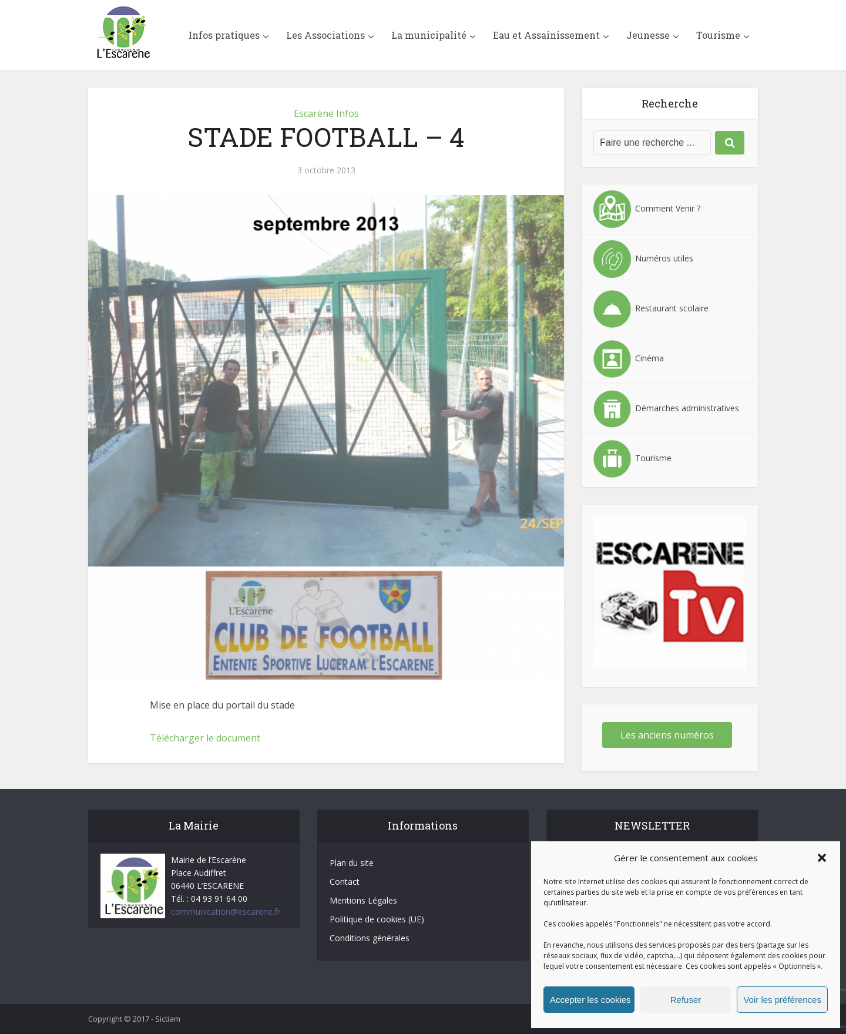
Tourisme (718, 35)
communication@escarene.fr (225, 911)
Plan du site (352, 862)
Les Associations (325, 35)
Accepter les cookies (590, 1000)
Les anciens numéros (667, 734)
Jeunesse (648, 35)
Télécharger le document (205, 737)
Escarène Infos (326, 113)
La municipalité (428, 35)
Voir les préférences (782, 1000)
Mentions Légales (363, 900)
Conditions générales (369, 938)
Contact (345, 881)
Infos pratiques (224, 35)
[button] (822, 858)
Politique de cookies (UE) (377, 919)
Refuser (685, 1000)
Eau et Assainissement (546, 35)
